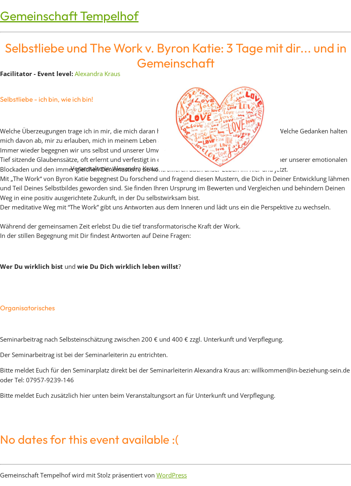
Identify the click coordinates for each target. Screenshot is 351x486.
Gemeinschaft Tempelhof (69, 16)
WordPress (171, 475)
